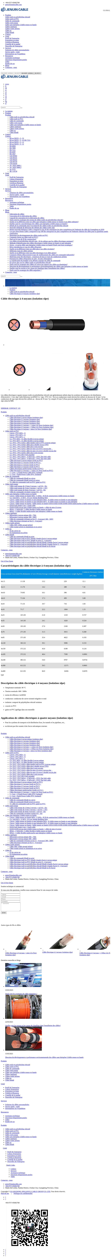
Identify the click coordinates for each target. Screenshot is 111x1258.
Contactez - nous (11, 67)
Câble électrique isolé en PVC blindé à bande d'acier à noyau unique (33, 536)
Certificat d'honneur (12, 42)
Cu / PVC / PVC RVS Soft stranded (22, 453)
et (6, 98)
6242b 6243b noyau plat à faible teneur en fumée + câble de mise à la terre (35, 505)
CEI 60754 (13, 160)
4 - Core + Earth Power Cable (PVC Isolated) (25, 472)
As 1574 (12, 167)
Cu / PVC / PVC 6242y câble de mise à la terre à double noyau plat (33, 449)
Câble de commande (12, 21)
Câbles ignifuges (11, 27)
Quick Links (10, 1165)
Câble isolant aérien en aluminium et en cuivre (26, 525)
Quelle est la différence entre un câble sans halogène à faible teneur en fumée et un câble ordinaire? (44, 220)
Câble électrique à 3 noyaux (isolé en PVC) (25, 463)
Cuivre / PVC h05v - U (18, 431)
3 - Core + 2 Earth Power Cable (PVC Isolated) (26, 470)
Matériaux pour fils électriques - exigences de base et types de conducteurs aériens (38, 255)
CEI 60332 (13, 158)
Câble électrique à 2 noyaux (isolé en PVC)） (25, 461)
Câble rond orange (11, 23)
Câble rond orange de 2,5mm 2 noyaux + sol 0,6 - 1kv (28, 484)
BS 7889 (13, 146)
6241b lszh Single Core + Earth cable (22, 503)
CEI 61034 (13, 162)
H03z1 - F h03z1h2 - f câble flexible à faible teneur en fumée (31, 507)
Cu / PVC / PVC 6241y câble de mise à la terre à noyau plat (31, 447)
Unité (7, 36)
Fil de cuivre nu (15, 529)
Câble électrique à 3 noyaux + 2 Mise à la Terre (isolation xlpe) (31, 425)
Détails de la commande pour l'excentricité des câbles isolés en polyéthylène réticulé (39, 224)
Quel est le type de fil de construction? (23, 237)
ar (6, 88)
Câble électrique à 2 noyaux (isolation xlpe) (25, 417)
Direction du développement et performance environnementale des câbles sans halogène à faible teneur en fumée (49, 264)
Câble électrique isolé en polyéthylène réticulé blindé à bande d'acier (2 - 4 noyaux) (39, 542)
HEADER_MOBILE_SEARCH (30, 73)
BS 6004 (13, 144)
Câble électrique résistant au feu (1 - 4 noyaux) (26, 519)
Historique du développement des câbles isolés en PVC (29, 233)
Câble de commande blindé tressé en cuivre (25, 478)
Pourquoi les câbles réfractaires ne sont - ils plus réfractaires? (31, 257)
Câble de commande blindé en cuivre (22, 476)
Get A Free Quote (7, 559)
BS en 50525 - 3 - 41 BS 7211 (20, 138)
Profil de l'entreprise (12, 38)
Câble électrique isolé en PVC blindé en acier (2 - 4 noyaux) (30, 538)
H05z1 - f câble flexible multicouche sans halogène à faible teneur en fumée (36, 509)
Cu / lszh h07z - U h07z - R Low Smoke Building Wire (29, 496)
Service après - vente (12, 52)
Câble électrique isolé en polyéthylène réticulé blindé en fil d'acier (33, 544)
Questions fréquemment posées (16, 60)
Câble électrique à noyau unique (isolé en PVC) (26, 459)
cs (6, 94)
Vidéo (7, 62)
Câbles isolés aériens (12, 29)
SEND (4, 912)
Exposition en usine (12, 40)
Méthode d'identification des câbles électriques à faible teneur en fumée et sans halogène (40, 241)
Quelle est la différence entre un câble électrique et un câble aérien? (33, 251)
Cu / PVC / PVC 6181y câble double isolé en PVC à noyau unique (33, 441)
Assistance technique (12, 58)
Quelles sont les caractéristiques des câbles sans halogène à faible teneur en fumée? (38, 222)
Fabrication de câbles (17, 212)
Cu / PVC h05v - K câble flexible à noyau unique (27, 437)
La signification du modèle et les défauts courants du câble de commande (35, 259)
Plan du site (5, 1193)
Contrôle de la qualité (12, 44)
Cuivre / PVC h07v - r (17, 435)
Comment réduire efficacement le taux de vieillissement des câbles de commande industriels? (42, 253)
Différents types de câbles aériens (21, 249)
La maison (8, 109)
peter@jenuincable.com (13, 5)
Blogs (7, 65)
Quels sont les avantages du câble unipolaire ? (26, 268)
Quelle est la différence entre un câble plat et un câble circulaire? (32, 247)
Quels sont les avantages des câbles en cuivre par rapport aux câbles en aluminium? (38, 262)
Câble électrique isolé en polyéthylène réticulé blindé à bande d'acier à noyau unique (39, 540)
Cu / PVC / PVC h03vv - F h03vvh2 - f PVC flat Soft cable (30, 455)
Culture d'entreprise (16, 177)
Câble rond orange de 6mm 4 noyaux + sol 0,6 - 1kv (28, 488)
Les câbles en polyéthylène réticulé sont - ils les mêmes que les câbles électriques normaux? (41, 239)
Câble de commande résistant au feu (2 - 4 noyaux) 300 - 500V (31, 517)
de (6, 86)
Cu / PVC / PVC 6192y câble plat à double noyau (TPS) (29, 443)
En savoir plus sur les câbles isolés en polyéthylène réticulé (30, 261)
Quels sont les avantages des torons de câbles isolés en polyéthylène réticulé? (36, 218)
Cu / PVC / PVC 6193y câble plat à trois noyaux (26, 445)
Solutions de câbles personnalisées (17, 50)
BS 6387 (13, 150)
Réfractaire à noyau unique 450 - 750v (23, 513)
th (6, 92)
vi (6, 90)
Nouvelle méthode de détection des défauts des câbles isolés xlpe (32, 226)
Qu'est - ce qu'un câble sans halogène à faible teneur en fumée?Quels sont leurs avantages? (41, 243)
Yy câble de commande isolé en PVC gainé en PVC (28, 480)
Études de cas (10, 63)
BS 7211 (13, 148)
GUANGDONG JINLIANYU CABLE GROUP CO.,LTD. (30, 1191)
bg (6, 100)
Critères (8, 34)
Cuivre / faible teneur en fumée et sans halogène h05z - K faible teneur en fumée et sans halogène (43, 498)
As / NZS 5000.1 (15, 163)
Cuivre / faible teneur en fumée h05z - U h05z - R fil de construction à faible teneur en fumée (42, 494)
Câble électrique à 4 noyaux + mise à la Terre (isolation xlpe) (31, 427)
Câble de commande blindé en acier (22, 535)
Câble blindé (9, 32)
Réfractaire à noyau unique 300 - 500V (23, 515)
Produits (8, 15)
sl (5, 101)
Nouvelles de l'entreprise (13, 46)
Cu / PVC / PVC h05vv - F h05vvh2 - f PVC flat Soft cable (30, 457)
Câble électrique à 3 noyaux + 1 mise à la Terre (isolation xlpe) (31, 423)
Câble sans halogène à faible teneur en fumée (21, 25)
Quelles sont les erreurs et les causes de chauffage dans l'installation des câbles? (37, 266)
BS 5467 (13, 152)
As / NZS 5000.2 (15, 165)
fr (5, 84)
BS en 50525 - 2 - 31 (17, 136)
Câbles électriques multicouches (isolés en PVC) (26, 467)
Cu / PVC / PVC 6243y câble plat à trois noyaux (26, 451)
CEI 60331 (13, 156)
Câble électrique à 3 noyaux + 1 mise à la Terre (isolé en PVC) (31, 469)
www (7, 82)
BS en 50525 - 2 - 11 (17, 140)
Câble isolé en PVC (12, 19)
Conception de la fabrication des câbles (23, 214)
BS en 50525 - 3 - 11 (17, 142)
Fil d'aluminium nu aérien (18, 531)
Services (8, 48)
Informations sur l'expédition (15, 54)
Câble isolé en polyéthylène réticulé (17, 17)
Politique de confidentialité (23, 1193)
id (6, 96)
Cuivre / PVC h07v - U (18, 433)
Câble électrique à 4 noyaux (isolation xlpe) (25, 292)
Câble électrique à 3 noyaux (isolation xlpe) (25, 419)
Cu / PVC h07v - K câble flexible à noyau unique (27, 439)
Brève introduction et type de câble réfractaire (25, 245)
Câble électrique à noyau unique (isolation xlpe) (26, 415)
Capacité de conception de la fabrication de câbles (27, 216)
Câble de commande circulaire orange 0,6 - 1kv (26, 490)
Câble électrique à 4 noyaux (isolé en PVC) (25, 465)
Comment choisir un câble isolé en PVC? (24, 235)
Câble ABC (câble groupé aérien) (21, 523)
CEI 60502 (13, 154)
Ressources (9, 56)
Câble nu (8, 30)
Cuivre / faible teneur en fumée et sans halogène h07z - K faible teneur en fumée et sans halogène (43, 500)
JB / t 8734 (13, 169)
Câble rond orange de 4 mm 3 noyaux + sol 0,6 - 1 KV (28, 486)
